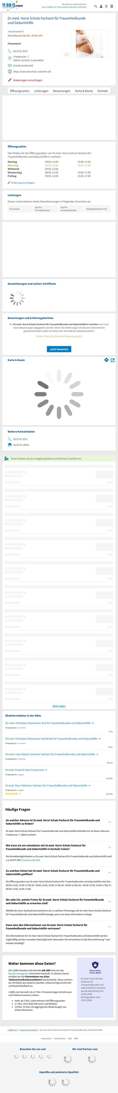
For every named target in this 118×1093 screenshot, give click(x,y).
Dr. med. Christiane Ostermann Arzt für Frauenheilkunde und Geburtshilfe (47, 723)
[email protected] (31, 860)
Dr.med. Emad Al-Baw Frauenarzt (24, 770)
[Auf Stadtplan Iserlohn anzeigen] (112, 359)
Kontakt (103, 91)
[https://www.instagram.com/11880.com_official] (33, 1056)
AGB (70, 1038)
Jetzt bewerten (59, 349)
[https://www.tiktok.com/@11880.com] (25, 1056)
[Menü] (113, 6)
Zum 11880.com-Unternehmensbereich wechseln (64, 7)
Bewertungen (61, 91)
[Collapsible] (109, 822)
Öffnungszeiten (20, 91)
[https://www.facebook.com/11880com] (16, 1056)
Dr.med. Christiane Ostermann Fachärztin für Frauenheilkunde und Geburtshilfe (51, 738)
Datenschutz (59, 1038)
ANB (76, 1038)
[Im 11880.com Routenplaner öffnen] (106, 359)
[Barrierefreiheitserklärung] (107, 6)
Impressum (46, 1038)
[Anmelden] (102, 6)
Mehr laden (59, 706)
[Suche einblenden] (97, 6)
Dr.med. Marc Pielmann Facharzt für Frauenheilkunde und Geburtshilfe (46, 785)
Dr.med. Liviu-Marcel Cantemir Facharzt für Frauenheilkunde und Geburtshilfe (50, 754)
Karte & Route (84, 91)
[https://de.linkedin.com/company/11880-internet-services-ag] (50, 1056)
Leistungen (41, 91)
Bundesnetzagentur (18, 973)
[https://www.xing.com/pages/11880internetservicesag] (41, 1056)
